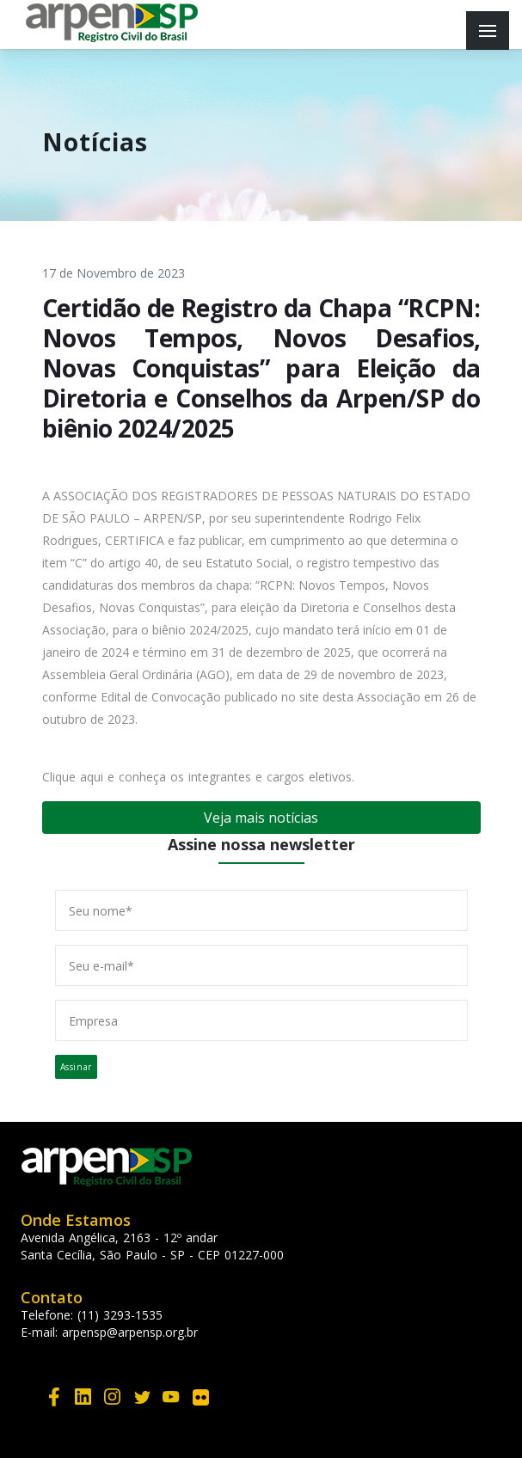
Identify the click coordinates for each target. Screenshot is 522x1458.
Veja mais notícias (261, 817)
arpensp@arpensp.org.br (130, 1332)
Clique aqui (72, 777)
